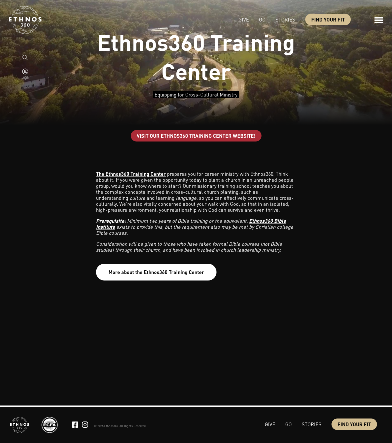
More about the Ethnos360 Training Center (156, 272)
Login (25, 77)
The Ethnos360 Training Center (131, 173)
